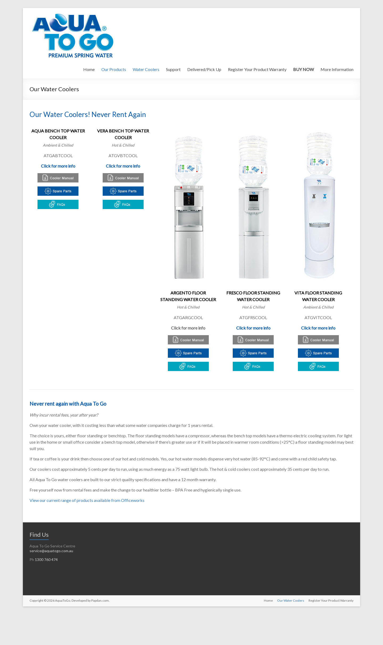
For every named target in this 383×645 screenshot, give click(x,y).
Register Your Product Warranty (257, 69)
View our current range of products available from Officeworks (87, 500)
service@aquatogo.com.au (51, 550)
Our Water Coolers (290, 600)
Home (89, 69)
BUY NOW (303, 69)
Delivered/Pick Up (204, 69)
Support (173, 69)
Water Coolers (146, 69)
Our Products (113, 69)
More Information (336, 69)
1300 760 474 (46, 559)
